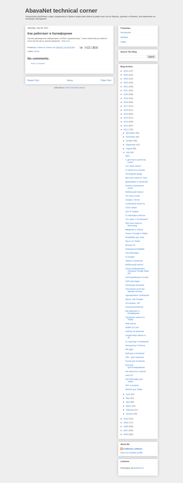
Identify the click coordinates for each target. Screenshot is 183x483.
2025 (126, 75)
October (130, 141)
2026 (126, 71)
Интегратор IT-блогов (135, 345)
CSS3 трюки (131, 207)
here (68, 41)
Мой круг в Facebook (135, 353)
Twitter (123, 42)
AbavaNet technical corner (61, 10)
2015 (126, 114)
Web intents (130, 323)
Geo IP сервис (132, 211)
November (131, 137)
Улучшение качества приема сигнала (135, 290)
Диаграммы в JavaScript (136, 182)
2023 (126, 82)
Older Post (106, 80)
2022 (126, 86)
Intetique (124, 37)
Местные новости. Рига (136, 178)
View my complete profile (131, 453)
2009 (126, 422)
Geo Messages (132, 253)
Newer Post (33, 80)
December (131, 133)
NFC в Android (132, 385)
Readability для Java (134, 237)
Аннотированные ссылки (136, 277)
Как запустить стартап (135, 371)
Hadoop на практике (134, 331)
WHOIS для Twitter (134, 389)
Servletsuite (125, 32)
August (129, 148)
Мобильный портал (134, 192)
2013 (126, 121)
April (128, 402)
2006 (126, 434)
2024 (126, 79)
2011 (126, 129)
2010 (126, 419)
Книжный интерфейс (135, 249)
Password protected (134, 307)
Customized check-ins (135, 204)
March (129, 406)
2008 (126, 426)
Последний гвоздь (133, 174)
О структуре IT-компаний (136, 341)
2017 (126, 106)
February (130, 410)
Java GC (129, 375)
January (130, 414)
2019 (126, 98)
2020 (126, 94)
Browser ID (130, 245)
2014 (126, 118)
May (128, 398)
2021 (126, 90)
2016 (126, 110)
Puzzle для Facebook (135, 361)
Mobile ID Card (132, 327)
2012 (126, 126)
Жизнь (37, 51)
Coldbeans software (132, 449)
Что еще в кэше (132, 196)
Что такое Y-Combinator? (136, 219)
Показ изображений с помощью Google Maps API (137, 271)
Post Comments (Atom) (75, 88)
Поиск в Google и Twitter (136, 233)
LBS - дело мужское (134, 357)
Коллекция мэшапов (134, 285)
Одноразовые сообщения (137, 295)
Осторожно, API (132, 303)
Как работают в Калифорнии (132, 312)
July (128, 152)
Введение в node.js (134, 229)
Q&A (127, 156)
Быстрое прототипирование (135, 366)
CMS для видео (132, 281)
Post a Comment (38, 63)
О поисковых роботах (135, 215)
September (131, 145)
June (128, 394)
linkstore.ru (139, 468)
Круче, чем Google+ (134, 299)
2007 (126, 430)
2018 (126, 102)
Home (70, 80)
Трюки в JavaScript (134, 261)
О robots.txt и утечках (135, 170)
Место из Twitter (132, 241)
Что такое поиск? (133, 166)
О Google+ (130, 257)
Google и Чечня (132, 200)
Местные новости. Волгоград (133, 224)
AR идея (129, 349)
